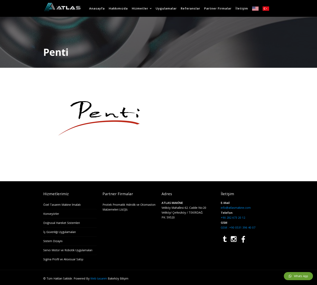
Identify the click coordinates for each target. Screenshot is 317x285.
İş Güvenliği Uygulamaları (59, 232)
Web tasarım (98, 278)
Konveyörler (51, 214)
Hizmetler (140, 8)
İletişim (242, 8)
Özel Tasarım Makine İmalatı (62, 205)
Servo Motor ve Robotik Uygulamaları (67, 250)
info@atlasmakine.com (236, 208)
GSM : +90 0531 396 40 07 (238, 227)
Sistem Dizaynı (52, 241)
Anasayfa (97, 8)
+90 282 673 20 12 (233, 217)
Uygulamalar (166, 8)
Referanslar (190, 8)
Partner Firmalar (217, 8)
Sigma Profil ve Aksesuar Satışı (63, 259)
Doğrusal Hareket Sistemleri (61, 223)
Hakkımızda (118, 8)
